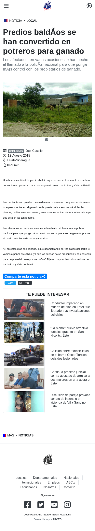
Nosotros (50, 487)
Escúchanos (28, 487)
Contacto (69, 487)
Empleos (54, 482)
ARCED (57, 519)
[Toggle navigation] (5, 5)
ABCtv (70, 482)
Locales (21, 477)
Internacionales (30, 482)
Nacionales (71, 477)
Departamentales (45, 477)
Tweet (10, 283)
